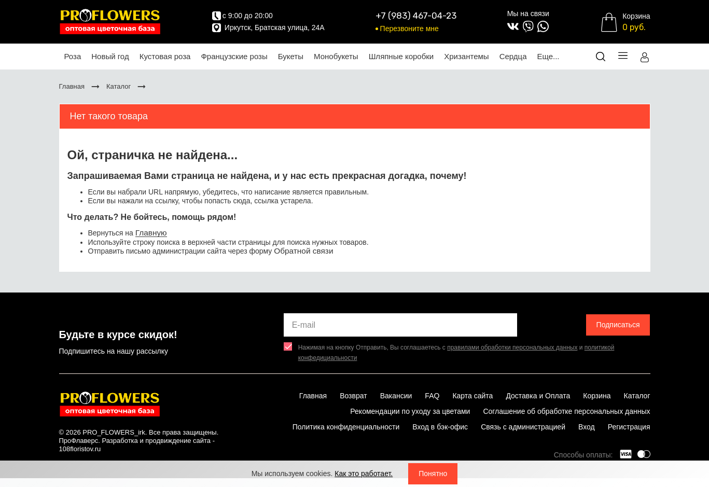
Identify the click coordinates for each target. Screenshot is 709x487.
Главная (313, 396)
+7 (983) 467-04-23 (416, 15)
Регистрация (629, 427)
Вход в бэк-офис (440, 427)
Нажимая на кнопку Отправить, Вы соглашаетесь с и (456, 352)
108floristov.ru (80, 449)
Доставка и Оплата (538, 396)
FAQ (432, 396)
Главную (151, 232)
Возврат (353, 396)
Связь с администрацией (523, 427)
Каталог (637, 396)
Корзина (596, 396)
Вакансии (396, 396)
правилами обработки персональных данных (512, 347)
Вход (586, 427)
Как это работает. (364, 473)
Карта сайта (472, 396)
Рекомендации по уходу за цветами (410, 411)
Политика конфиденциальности (346, 427)
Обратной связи (303, 250)
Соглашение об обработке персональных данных (566, 411)
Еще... (548, 56)
